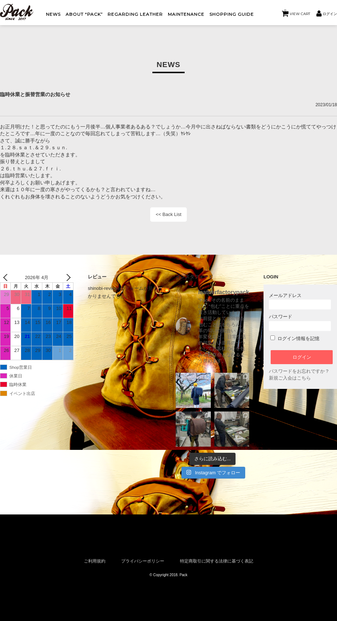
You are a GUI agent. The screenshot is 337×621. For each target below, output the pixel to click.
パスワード (300, 322)
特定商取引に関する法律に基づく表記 (216, 561)
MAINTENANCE (186, 14)
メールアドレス (300, 301)
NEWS (53, 14)
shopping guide (231, 14)
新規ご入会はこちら (290, 378)
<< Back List (168, 214)
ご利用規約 (94, 561)
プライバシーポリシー (142, 561)
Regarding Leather (135, 14)
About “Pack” (84, 14)
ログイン (330, 13)
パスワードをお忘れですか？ (299, 371)
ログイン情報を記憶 (294, 338)
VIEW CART (297, 12)
